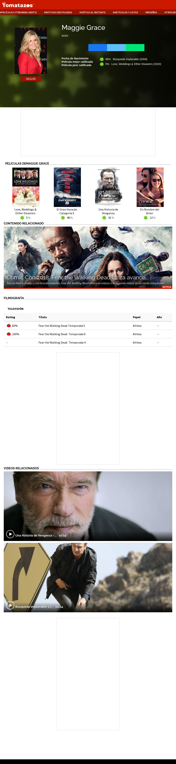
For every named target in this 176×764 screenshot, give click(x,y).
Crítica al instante (93, 12)
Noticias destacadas (59, 12)
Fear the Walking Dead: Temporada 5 (61, 326)
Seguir (30, 78)
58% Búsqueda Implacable (126, 59)
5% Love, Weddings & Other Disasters (133, 64)
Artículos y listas (126, 12)
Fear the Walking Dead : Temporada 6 (62, 334)
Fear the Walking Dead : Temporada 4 (62, 342)
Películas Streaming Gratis (19, 12)
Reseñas (152, 12)
